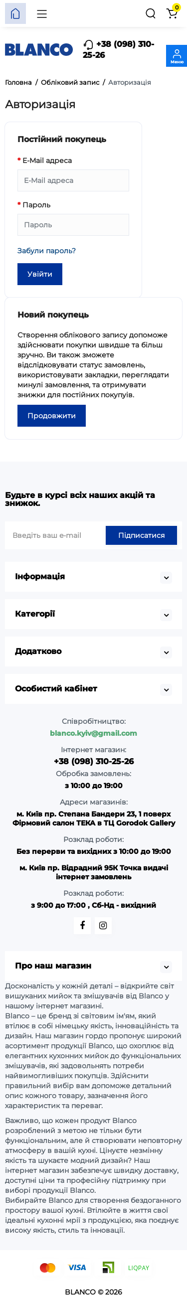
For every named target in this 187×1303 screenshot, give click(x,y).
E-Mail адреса (47, 160)
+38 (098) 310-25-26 (118, 49)
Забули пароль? (46, 250)
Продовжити (51, 415)
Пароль (36, 204)
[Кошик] (171, 13)
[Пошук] (150, 13)
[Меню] (42, 13)
